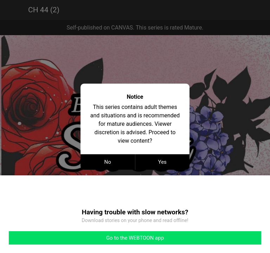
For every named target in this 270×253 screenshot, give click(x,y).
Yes (162, 162)
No (107, 162)
